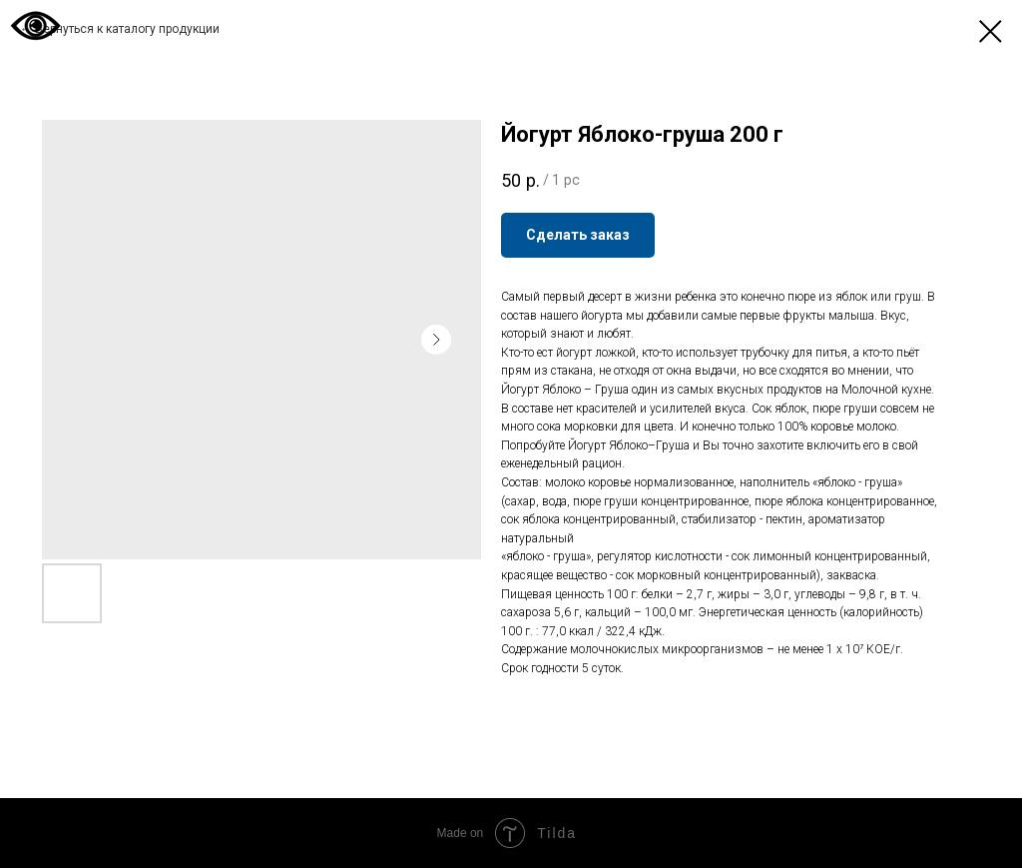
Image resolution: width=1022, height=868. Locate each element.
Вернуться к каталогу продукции (127, 29)
